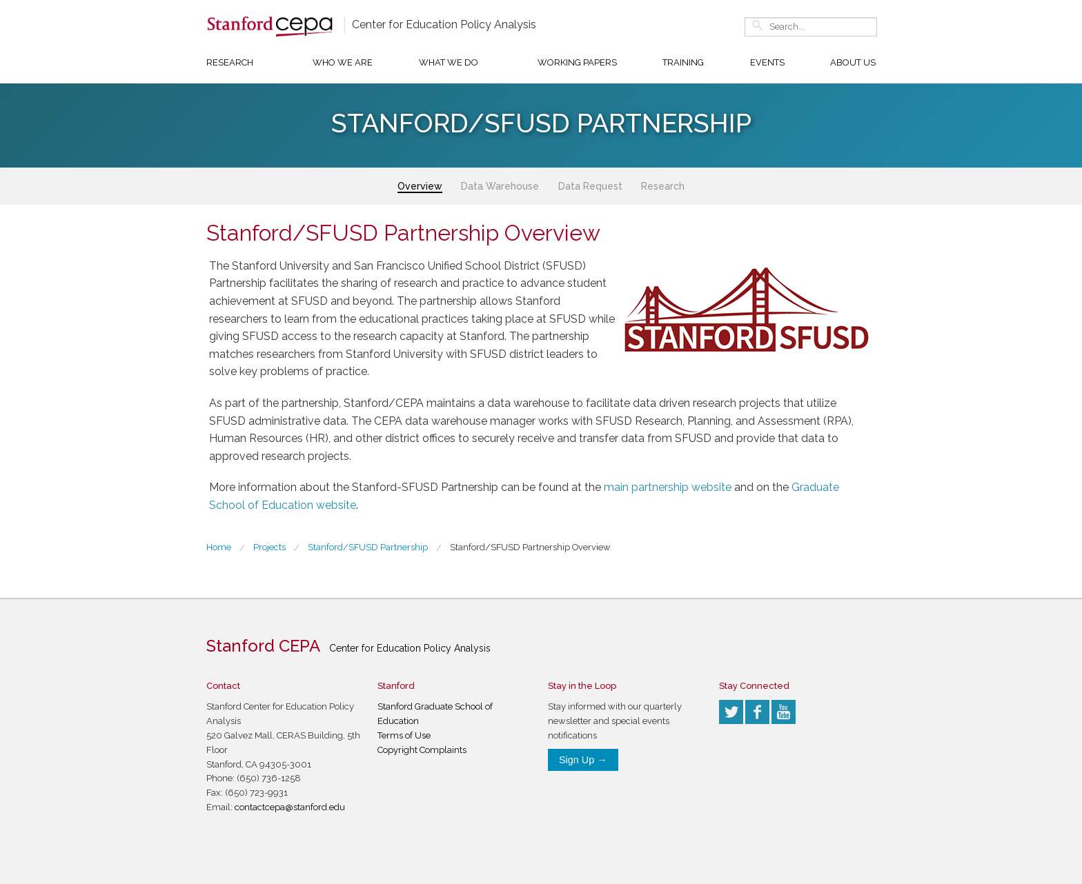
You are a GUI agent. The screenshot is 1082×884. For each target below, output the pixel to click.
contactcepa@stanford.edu (290, 807)
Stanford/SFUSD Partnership (368, 547)
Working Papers (577, 62)
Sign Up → (583, 759)
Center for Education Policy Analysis (444, 24)
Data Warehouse (500, 186)
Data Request (590, 186)
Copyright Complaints (421, 750)
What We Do (448, 62)
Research (229, 62)
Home (218, 547)
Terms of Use (404, 735)
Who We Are (343, 62)
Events (767, 62)
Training (683, 62)
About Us (853, 62)
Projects (269, 547)
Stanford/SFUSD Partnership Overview (530, 547)
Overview (419, 186)
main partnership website (667, 487)
